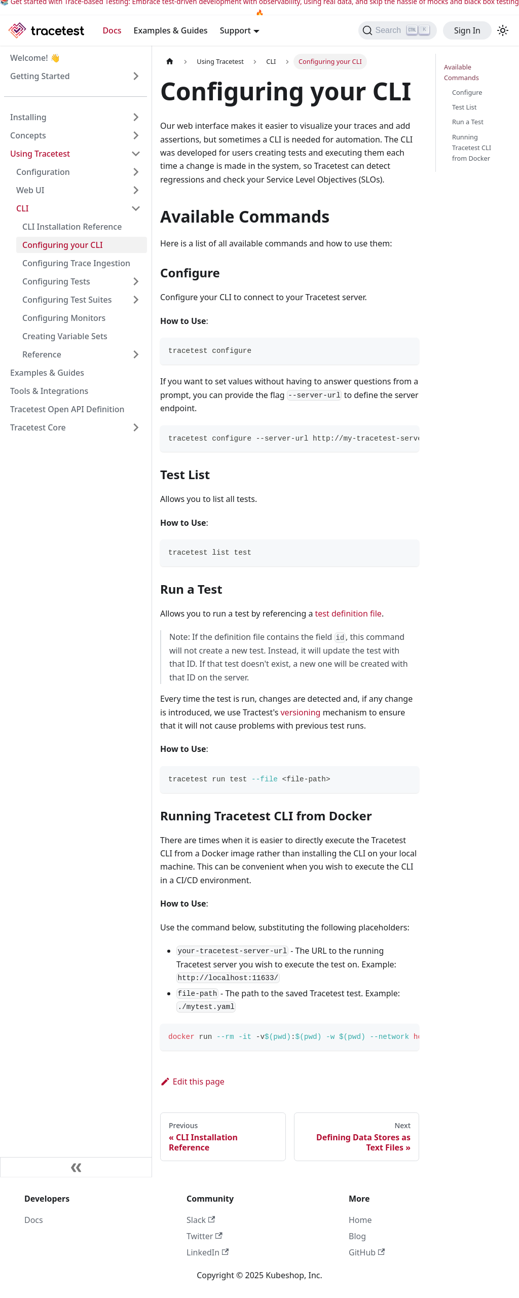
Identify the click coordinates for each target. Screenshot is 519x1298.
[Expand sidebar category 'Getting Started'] (136, 76)
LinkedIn (208, 1252)
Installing (28, 117)
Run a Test (468, 121)
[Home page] (169, 61)
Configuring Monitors (63, 317)
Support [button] (235, 30)
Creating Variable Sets (64, 336)
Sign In (467, 30)
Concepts (28, 135)
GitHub (367, 1252)
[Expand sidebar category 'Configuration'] (136, 172)
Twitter (205, 1236)
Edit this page (192, 1081)
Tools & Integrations (49, 390)
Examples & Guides (171, 30)
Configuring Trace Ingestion (76, 263)
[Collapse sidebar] (76, 1167)
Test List (464, 107)
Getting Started (40, 76)
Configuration (43, 171)
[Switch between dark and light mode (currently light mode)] (503, 30)
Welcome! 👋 (35, 57)
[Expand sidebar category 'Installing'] (136, 117)
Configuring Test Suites (67, 299)
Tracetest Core (38, 427)
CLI (22, 208)
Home (360, 1219)
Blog (357, 1236)
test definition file (348, 613)
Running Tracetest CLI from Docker (471, 147)
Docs (111, 30)
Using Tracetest (40, 153)
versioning (300, 712)
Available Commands (461, 72)
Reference (41, 354)
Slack (201, 1219)
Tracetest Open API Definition (67, 409)
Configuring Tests (56, 281)
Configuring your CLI (62, 244)
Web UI (30, 190)
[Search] (397, 30)
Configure (467, 92)
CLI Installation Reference (72, 226)
